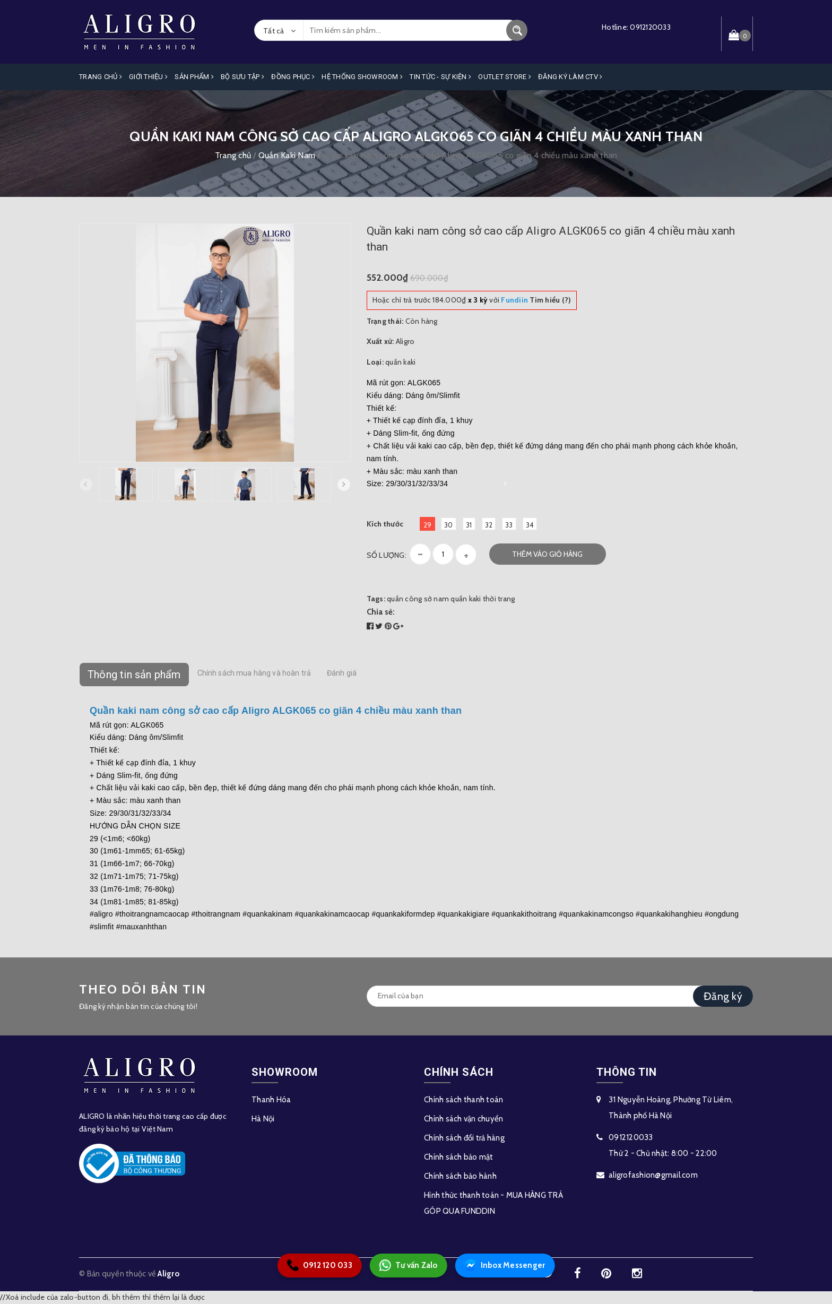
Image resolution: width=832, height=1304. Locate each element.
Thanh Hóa (271, 1099)
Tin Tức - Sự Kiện (440, 77)
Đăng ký (723, 996)
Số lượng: (386, 555)
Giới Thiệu (148, 77)
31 (469, 525)
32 (489, 525)
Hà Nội (263, 1119)
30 (448, 525)
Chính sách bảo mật (458, 1157)
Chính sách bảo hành (460, 1176)
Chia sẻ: (381, 612)
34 (530, 525)
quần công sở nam (418, 598)
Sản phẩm (194, 77)
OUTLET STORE (504, 77)
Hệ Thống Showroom (362, 77)
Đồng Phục (293, 77)
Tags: (377, 598)
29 (427, 525)
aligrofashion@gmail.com (653, 1175)
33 (509, 525)
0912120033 (650, 27)
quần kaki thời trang (482, 598)
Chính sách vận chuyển (463, 1119)
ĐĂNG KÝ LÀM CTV (570, 77)
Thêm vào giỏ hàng (547, 554)
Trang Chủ (100, 77)
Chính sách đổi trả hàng (464, 1138)
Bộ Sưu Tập (242, 77)
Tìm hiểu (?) (536, 300)
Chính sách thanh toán (463, 1099)
